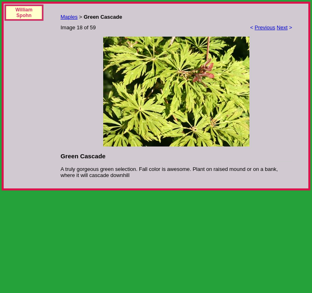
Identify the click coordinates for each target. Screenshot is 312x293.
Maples (69, 17)
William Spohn (23, 12)
